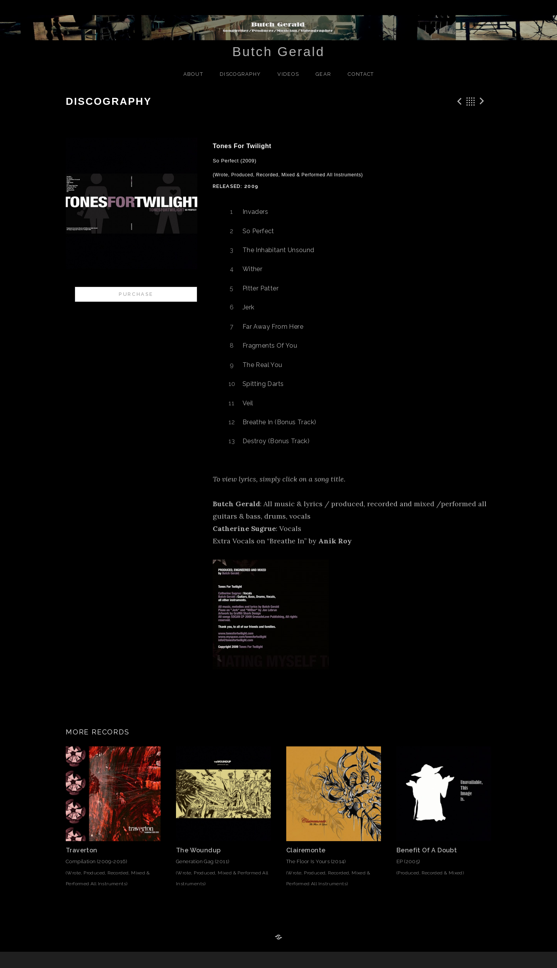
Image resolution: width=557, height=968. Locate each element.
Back (471, 101)
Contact (361, 74)
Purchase (136, 294)
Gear (323, 74)
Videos (288, 74)
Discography (240, 74)
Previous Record (458, 101)
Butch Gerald (278, 51)
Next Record (483, 101)
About (193, 74)
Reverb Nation (278, 937)
